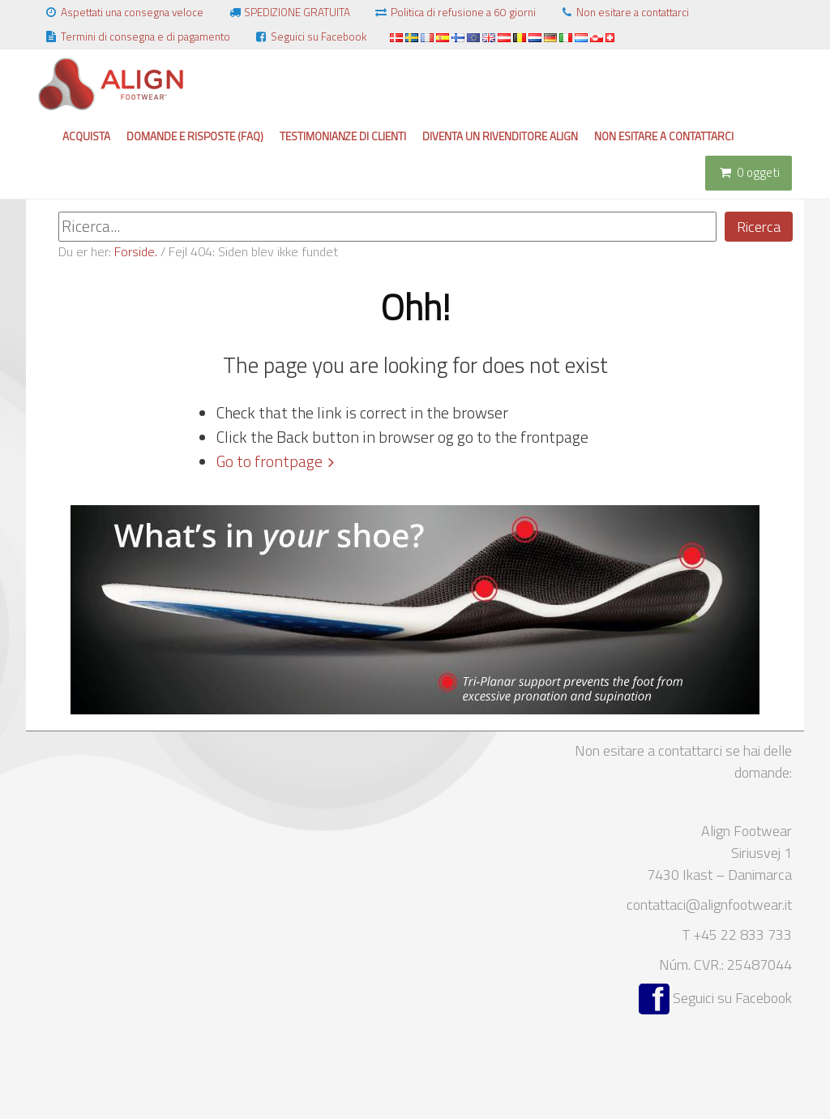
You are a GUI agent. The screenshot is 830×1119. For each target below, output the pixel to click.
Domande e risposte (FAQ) (194, 136)
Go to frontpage (269, 461)
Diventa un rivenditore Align (500, 136)
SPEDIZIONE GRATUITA (288, 12)
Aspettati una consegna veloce (123, 12)
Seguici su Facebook (310, 36)
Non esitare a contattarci (624, 12)
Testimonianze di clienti (343, 136)
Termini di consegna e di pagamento (137, 36)
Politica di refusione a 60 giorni (455, 12)
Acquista (86, 136)
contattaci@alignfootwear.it (709, 904)
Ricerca (759, 227)
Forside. (135, 251)
